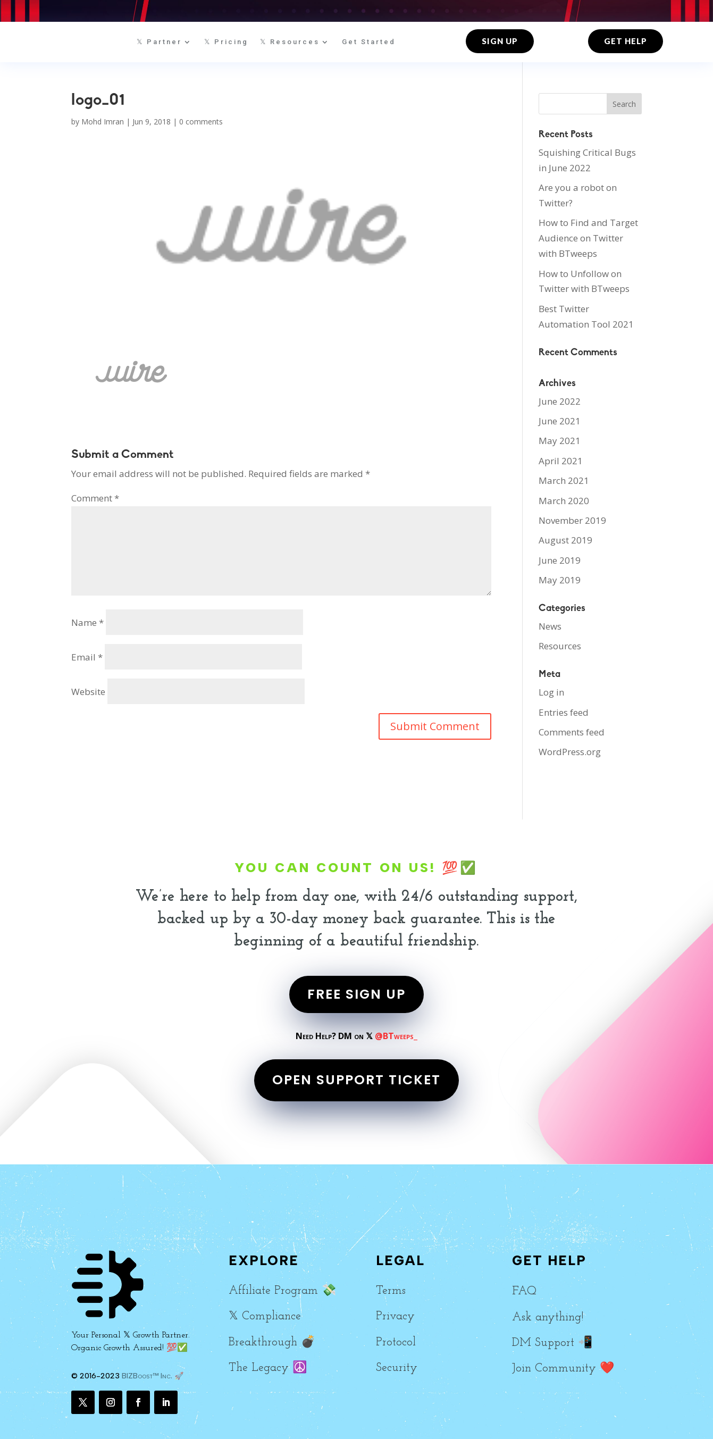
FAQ (524, 1291)
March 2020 (564, 501)
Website (88, 691)
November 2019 (572, 520)
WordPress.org (570, 752)
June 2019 (560, 560)
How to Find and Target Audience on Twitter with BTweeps (588, 238)
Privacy (395, 1316)
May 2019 (560, 580)
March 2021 (564, 480)
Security (396, 1368)
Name (87, 622)
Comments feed (572, 732)
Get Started (369, 42)
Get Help (625, 41)
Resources (560, 646)
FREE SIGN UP (356, 994)
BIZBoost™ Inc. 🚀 (152, 1376)
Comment (95, 498)
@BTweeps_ (396, 1036)
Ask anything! (547, 1317)
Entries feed (564, 712)
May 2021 (560, 440)
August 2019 (565, 540)
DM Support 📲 (552, 1343)
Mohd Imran (102, 121)
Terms (391, 1291)
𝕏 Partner (159, 42)
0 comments (201, 121)
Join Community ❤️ (563, 1368)
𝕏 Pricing (226, 42)
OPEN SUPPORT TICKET (356, 1079)
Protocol (396, 1342)
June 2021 (560, 421)
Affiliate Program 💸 (282, 1291)
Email (87, 657)
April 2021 (561, 461)
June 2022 (560, 401)
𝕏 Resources (290, 42)
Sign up (500, 41)
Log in (551, 692)
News (550, 626)
